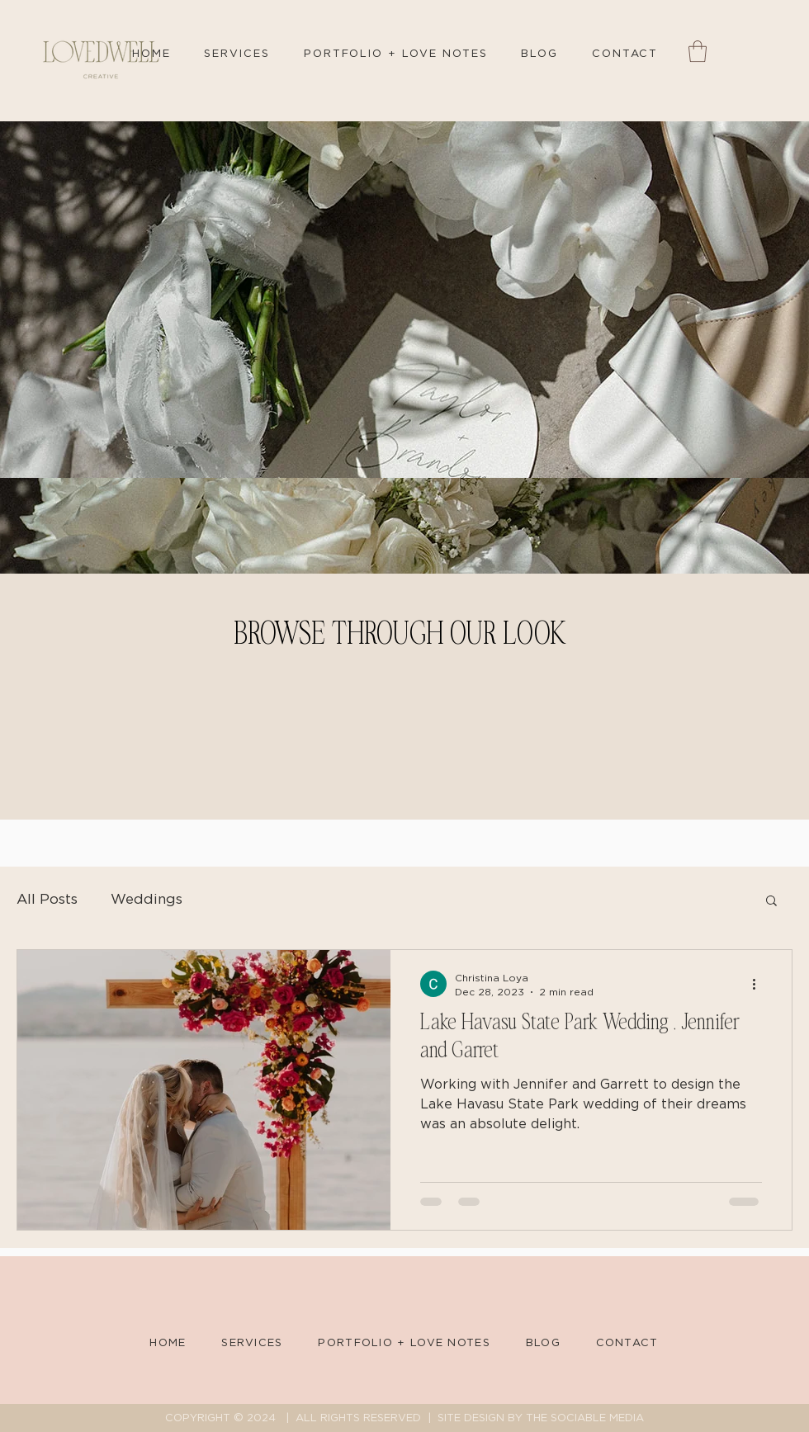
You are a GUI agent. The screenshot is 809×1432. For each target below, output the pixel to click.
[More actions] (759, 984)
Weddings (146, 899)
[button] (697, 51)
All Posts (47, 899)
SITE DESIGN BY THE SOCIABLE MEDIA (541, 1418)
